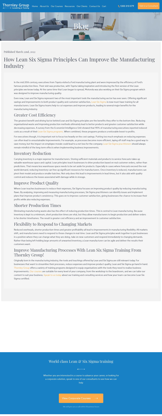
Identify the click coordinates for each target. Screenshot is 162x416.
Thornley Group (21, 267)
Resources (70, 6)
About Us (44, 6)
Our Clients (82, 6)
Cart (104, 6)
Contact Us (94, 6)
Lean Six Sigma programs (50, 131)
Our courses (36, 271)
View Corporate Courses (76, 398)
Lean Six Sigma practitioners (117, 143)
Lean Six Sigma (98, 102)
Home (35, 6)
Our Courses (57, 6)
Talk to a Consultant (148, 6)
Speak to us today (52, 275)
